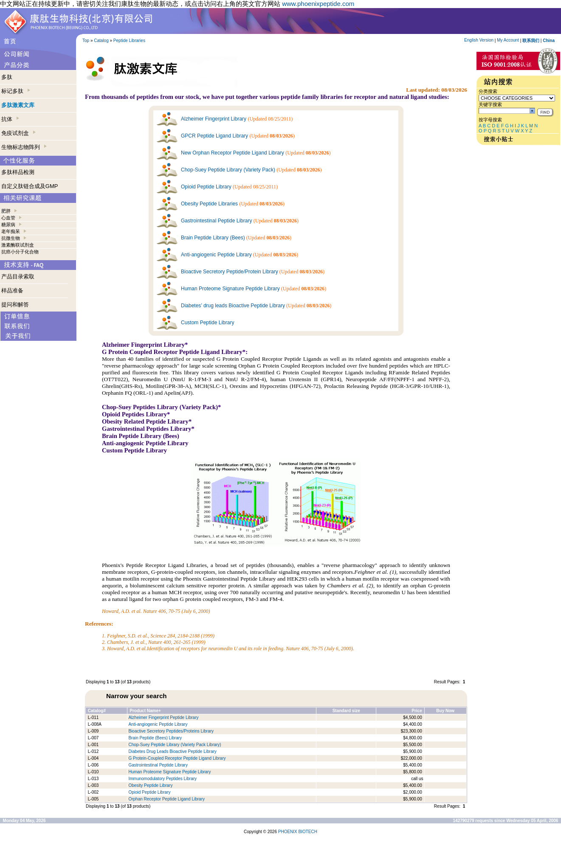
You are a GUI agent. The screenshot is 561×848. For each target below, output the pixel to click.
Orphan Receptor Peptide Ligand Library (166, 799)
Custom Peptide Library (207, 323)
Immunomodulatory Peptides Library (162, 778)
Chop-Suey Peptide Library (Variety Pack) (228, 170)
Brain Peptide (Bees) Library (155, 738)
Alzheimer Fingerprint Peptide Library (163, 717)
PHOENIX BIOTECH (297, 831)
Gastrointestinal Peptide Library (216, 221)
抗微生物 (10, 238)
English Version (478, 40)
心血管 (8, 217)
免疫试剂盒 (18, 133)
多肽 (6, 77)
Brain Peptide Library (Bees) (213, 238)
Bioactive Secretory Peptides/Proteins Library (171, 731)
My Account (508, 40)
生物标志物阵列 (24, 147)
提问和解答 (15, 304)
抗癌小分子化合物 (20, 251)
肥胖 (6, 210)
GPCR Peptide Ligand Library (214, 136)
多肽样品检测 (17, 172)
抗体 (10, 119)
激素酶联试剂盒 (17, 244)
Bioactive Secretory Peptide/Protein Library (229, 272)
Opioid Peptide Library (206, 187)
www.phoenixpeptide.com (318, 3)
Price (417, 710)
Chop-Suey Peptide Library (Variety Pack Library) (174, 744)
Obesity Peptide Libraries (209, 204)
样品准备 (12, 290)
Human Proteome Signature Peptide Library (230, 289)
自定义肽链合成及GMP (29, 186)
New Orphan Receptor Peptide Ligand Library (232, 153)
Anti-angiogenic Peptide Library (216, 255)
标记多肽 (15, 91)
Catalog (101, 40)
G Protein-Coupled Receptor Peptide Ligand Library (177, 758)
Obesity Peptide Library (151, 785)
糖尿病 (8, 224)
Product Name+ (145, 710)
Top (85, 40)
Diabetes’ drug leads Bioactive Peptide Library (233, 306)
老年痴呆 (10, 231)
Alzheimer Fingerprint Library (213, 119)
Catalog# (97, 710)
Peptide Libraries (129, 40)
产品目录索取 (17, 276)
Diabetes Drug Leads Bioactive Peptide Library (172, 751)
